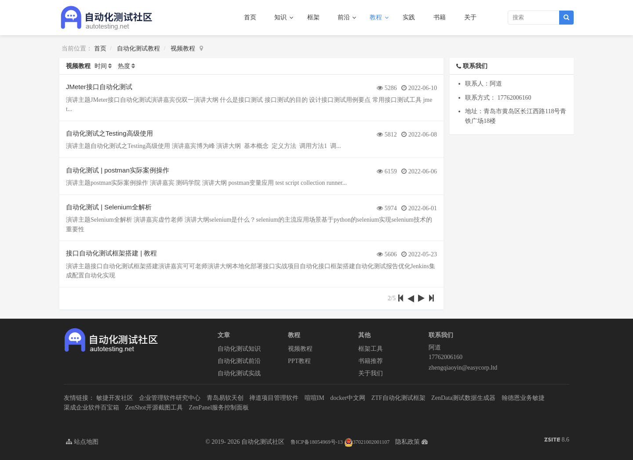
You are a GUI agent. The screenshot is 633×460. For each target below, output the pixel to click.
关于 (470, 17)
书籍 (439, 17)
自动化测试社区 (262, 441)
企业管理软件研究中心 (169, 398)
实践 (409, 17)
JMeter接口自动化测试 (99, 86)
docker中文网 (347, 398)
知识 (281, 17)
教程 (377, 17)
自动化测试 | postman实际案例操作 (117, 170)
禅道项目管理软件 (273, 398)
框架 (313, 17)
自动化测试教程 (138, 48)
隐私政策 (407, 441)
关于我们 (370, 373)
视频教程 (183, 48)
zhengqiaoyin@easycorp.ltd (463, 367)
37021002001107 (367, 442)
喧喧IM (314, 398)
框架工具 (370, 348)
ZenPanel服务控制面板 (219, 407)
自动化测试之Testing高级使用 (109, 133)
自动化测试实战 (239, 373)
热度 (124, 66)
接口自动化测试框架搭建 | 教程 (111, 253)
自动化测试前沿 (239, 361)
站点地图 (82, 441)
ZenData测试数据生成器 (463, 398)
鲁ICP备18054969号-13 (317, 442)
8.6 (556, 440)
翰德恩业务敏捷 (523, 398)
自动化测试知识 (239, 348)
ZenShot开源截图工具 (154, 407)
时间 (101, 66)
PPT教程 (299, 361)
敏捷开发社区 (114, 398)
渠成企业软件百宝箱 (91, 407)
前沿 (345, 17)
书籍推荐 (370, 361)
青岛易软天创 (225, 398)
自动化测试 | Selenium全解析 (109, 207)
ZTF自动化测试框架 (398, 398)
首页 (250, 17)
